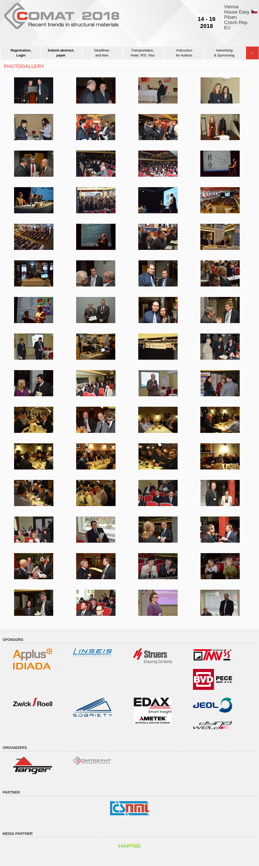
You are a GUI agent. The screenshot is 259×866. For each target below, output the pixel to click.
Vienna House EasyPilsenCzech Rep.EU (236, 17)
